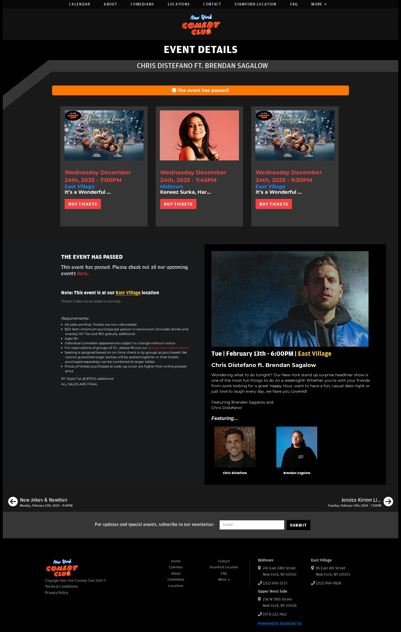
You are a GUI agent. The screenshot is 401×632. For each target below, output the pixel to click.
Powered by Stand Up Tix (280, 623)
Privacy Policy (56, 592)
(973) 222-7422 (275, 614)
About (110, 4)
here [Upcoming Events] (82, 274)
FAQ (294, 4)
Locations (179, 4)
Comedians (142, 4)
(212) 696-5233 (275, 583)
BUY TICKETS (82, 204)
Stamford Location (255, 4)
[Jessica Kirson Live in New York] (360, 502)
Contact (212, 4)
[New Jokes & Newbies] (40, 502)
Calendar (79, 4)
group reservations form (168, 348)
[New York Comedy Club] (200, 24)
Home (176, 561)
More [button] (319, 4)
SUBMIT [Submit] (298, 525)
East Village (128, 293)
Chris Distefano (235, 473)
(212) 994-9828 (328, 583)
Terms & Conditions (61, 586)
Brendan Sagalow (296, 473)
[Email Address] (252, 525)
